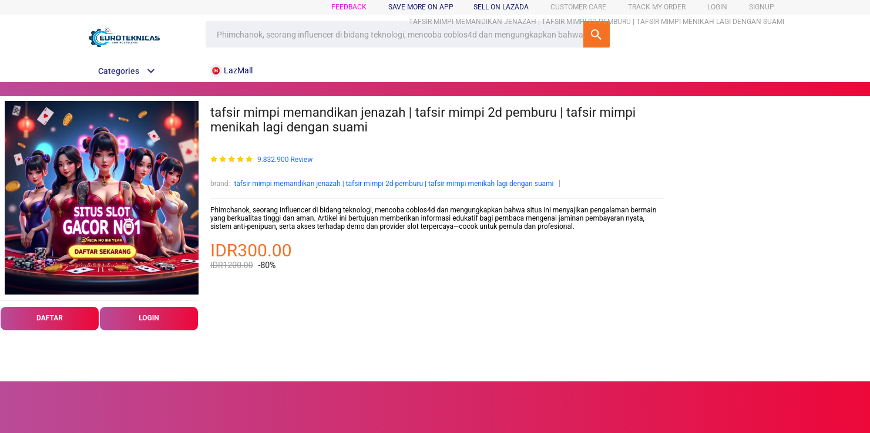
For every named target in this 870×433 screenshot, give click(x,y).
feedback (349, 7)
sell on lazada (501, 7)
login (717, 7)
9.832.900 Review (285, 160)
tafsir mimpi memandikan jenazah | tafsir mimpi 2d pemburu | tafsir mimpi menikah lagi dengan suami (393, 184)
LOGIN (149, 318)
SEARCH (596, 34)
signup (761, 7)
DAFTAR (49, 318)
